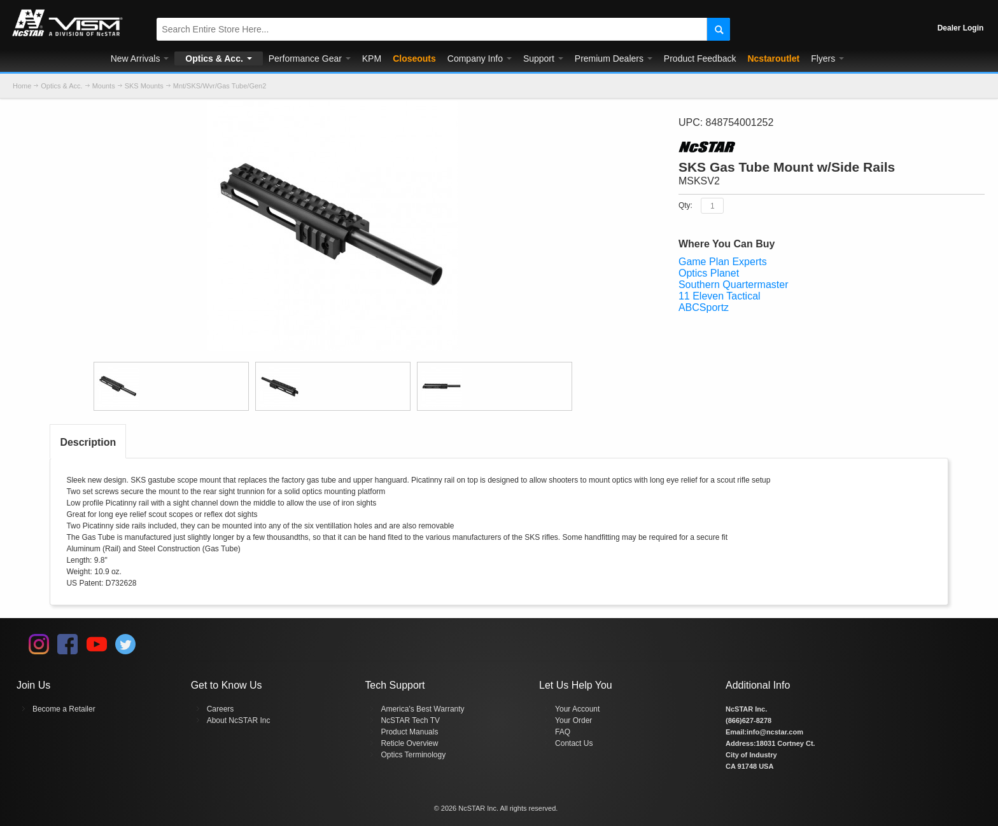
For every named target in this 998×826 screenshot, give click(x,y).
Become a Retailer (63, 709)
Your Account (577, 709)
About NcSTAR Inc (239, 720)
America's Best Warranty (422, 709)
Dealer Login (961, 28)
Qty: (685, 205)
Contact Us (574, 743)
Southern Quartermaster (733, 284)
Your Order (573, 720)
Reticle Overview (409, 743)
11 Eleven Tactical (719, 296)
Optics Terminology (413, 754)
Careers (220, 709)
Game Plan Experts (722, 261)
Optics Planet (708, 273)
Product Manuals (409, 731)
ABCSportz (703, 307)
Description (88, 442)
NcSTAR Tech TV (410, 720)
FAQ (562, 731)
